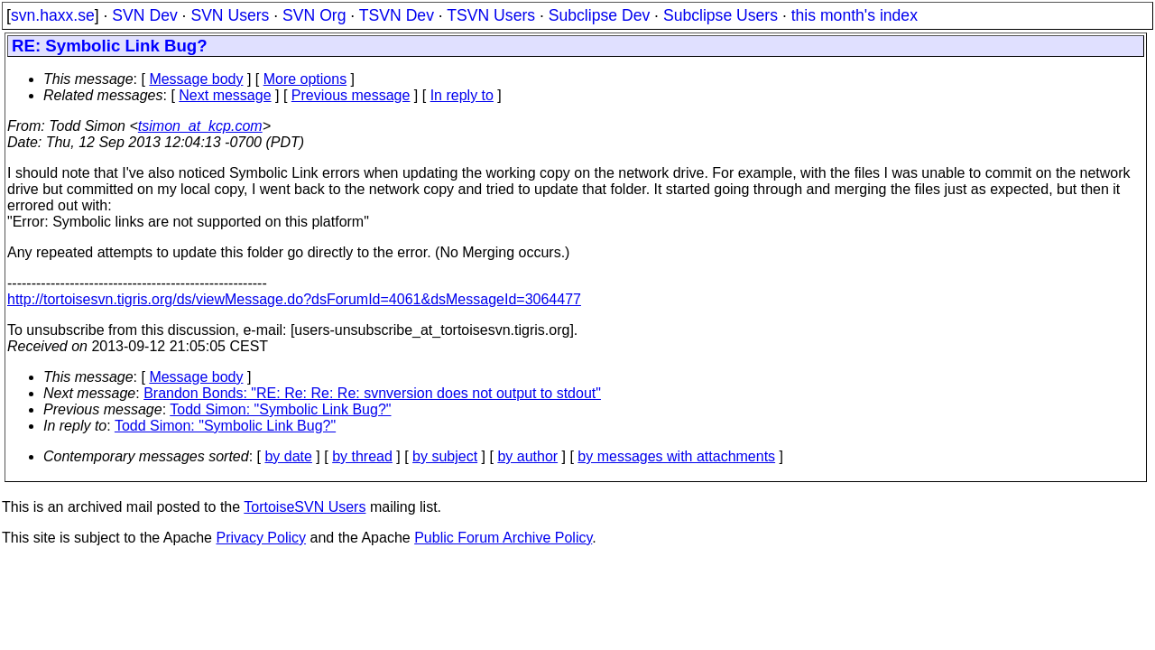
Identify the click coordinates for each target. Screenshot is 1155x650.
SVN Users (229, 15)
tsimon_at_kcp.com (200, 126)
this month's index (854, 15)
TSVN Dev (396, 15)
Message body (196, 79)
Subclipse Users (720, 15)
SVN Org (314, 15)
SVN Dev (144, 15)
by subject (444, 456)
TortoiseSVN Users (304, 507)
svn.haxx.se (53, 15)
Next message (225, 95)
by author (527, 456)
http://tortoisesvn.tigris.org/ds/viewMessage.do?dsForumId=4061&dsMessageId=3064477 (294, 299)
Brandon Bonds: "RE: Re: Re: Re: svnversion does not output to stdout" (372, 393)
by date (287, 456)
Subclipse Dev (599, 15)
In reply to (462, 95)
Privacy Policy (261, 537)
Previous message (351, 95)
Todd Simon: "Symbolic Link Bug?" (280, 409)
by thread (362, 456)
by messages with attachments (676, 456)
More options (305, 79)
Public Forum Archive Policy (503, 537)
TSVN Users (491, 15)
